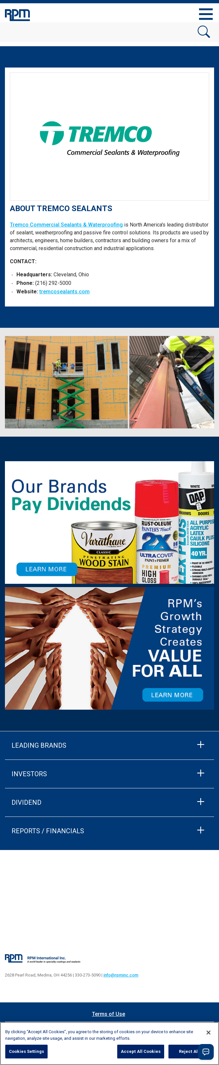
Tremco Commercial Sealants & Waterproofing (66, 225)
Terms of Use (108, 1014)
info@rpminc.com (120, 975)
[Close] (208, 1032)
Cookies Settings (26, 1051)
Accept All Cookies (141, 1051)
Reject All (189, 1051)
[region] (109, 1043)
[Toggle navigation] (206, 14)
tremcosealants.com (64, 291)
